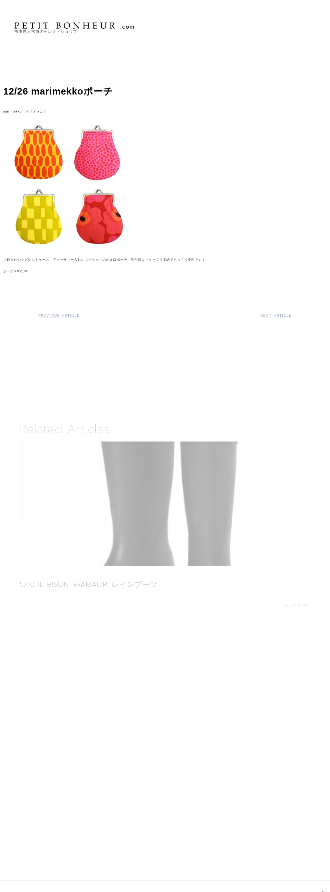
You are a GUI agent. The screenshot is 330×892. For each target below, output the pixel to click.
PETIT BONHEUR (75, 26)
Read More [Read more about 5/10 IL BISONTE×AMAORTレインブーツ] (297, 605)
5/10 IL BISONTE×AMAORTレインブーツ (89, 584)
